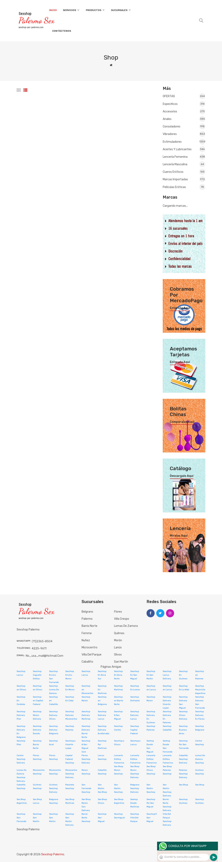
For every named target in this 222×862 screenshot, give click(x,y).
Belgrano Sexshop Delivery (134, 788)
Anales (184, 119)
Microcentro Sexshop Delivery (71, 774)
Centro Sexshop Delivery (21, 759)
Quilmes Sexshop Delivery (53, 788)
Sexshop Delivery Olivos (53, 715)
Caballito (87, 661)
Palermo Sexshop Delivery (183, 774)
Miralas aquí (179, 535)
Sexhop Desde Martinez (134, 803)
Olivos (118, 654)
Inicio (53, 10)
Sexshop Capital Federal (134, 730)
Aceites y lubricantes (184, 149)
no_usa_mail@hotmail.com (44, 656)
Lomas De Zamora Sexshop (200, 759)
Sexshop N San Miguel (118, 715)
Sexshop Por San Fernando (184, 744)
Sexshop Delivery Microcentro (71, 715)
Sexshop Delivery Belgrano (53, 730)
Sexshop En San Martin (151, 675)
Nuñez (86, 640)
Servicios (71, 10)
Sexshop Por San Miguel (151, 803)
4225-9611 (39, 648)
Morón (118, 640)
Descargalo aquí (181, 476)
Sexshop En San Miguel (134, 675)
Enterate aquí (180, 308)
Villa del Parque (91, 654)
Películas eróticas (184, 187)
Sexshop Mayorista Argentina (200, 690)
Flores (118, 611)
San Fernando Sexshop (86, 788)
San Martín (121, 661)
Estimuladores (184, 142)
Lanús (118, 647)
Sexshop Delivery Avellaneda (103, 730)
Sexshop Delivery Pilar (21, 715)
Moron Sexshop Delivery (134, 774)
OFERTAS (184, 96)
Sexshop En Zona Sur (102, 675)
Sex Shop (183, 785)
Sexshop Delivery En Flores (200, 715)
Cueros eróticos (184, 172)
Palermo (87, 619)
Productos (95, 10)
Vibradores (184, 134)
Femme (87, 633)
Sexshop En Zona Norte (118, 675)
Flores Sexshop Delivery (86, 759)
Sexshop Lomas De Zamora (54, 690)
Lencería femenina (184, 157)
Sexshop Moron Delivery (37, 715)
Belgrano (87, 611)
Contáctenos (61, 30)
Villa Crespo (121, 619)
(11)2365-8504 (42, 641)
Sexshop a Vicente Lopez (70, 744)
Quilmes (119, 633)
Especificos (184, 104)
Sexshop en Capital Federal (38, 700)
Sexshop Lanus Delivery (167, 675)
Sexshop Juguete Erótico (37, 675)
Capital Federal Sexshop (69, 759)
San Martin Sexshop (118, 788)
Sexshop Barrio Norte (37, 744)
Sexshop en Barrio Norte (118, 700)
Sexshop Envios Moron (69, 675)
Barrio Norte (89, 626)
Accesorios (184, 111)
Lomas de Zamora (126, 626)
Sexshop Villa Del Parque (134, 818)
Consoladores (184, 126)
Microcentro (89, 647)
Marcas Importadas (184, 179)
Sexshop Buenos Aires (183, 730)
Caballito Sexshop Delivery (183, 759)
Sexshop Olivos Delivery (183, 715)
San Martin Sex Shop (102, 788)
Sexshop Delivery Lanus (102, 715)
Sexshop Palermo (52, 854)
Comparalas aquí (182, 422)
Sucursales (121, 10)
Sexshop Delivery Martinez (86, 715)
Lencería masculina (184, 164)
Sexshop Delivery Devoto (37, 730)
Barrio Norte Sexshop (86, 818)
